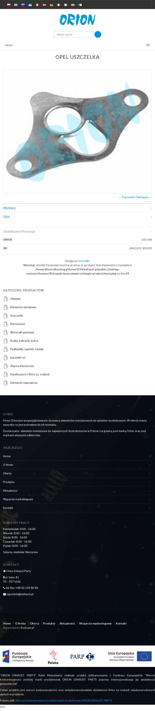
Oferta (7, 473)
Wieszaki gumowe (22, 332)
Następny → (144, 197)
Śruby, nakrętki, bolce (24, 340)
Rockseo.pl (27, 627)
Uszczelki (83, 261)
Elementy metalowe (23, 307)
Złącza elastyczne (22, 366)
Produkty (9, 482)
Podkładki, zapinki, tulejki (27, 349)
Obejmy (15, 298)
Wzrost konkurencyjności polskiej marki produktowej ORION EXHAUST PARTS (64, 700)
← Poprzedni (126, 197)
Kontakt (8, 507)
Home (6, 456)
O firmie (8, 464)
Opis (6, 216)
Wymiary (9, 208)
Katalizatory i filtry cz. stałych (30, 374)
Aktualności (10, 490)
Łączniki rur (18, 357)
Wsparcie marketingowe (18, 499)
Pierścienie (17, 324)
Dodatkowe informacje (19, 231)
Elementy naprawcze (23, 382)
